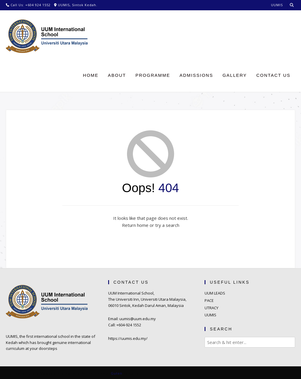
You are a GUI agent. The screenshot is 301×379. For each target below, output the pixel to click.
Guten (116, 373)
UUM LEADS (215, 293)
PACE (209, 300)
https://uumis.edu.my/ (128, 338)
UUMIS (210, 315)
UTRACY (211, 307)
